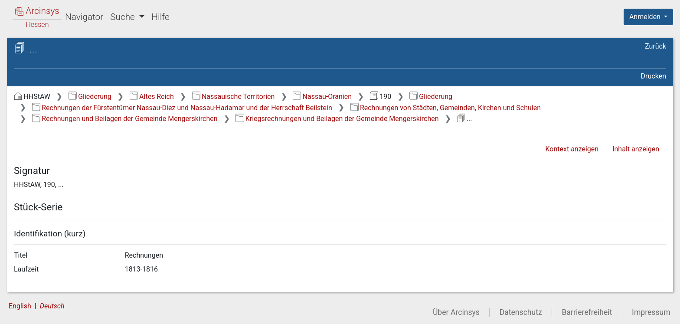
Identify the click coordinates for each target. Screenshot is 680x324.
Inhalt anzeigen (635, 149)
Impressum (651, 312)
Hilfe (160, 17)
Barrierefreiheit (587, 312)
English (20, 306)
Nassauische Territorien (233, 96)
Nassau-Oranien (322, 96)
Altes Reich (152, 96)
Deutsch (52, 306)
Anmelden (645, 17)
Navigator (84, 17)
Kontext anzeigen (571, 149)
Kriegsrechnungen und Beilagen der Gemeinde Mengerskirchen (336, 119)
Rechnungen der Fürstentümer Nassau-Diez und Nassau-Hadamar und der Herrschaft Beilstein (182, 108)
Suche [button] (123, 17)
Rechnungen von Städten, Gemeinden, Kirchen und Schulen (445, 108)
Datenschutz (521, 312)
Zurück (655, 46)
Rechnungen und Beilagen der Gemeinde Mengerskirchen (125, 119)
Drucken (653, 76)
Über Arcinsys (456, 312)
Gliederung (90, 96)
